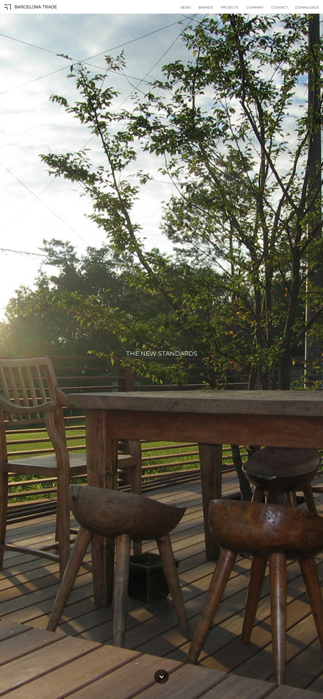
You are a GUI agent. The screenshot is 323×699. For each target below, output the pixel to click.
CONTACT (279, 7)
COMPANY (255, 7)
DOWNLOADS (307, 7)
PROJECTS (229, 7)
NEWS (186, 7)
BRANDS (206, 7)
